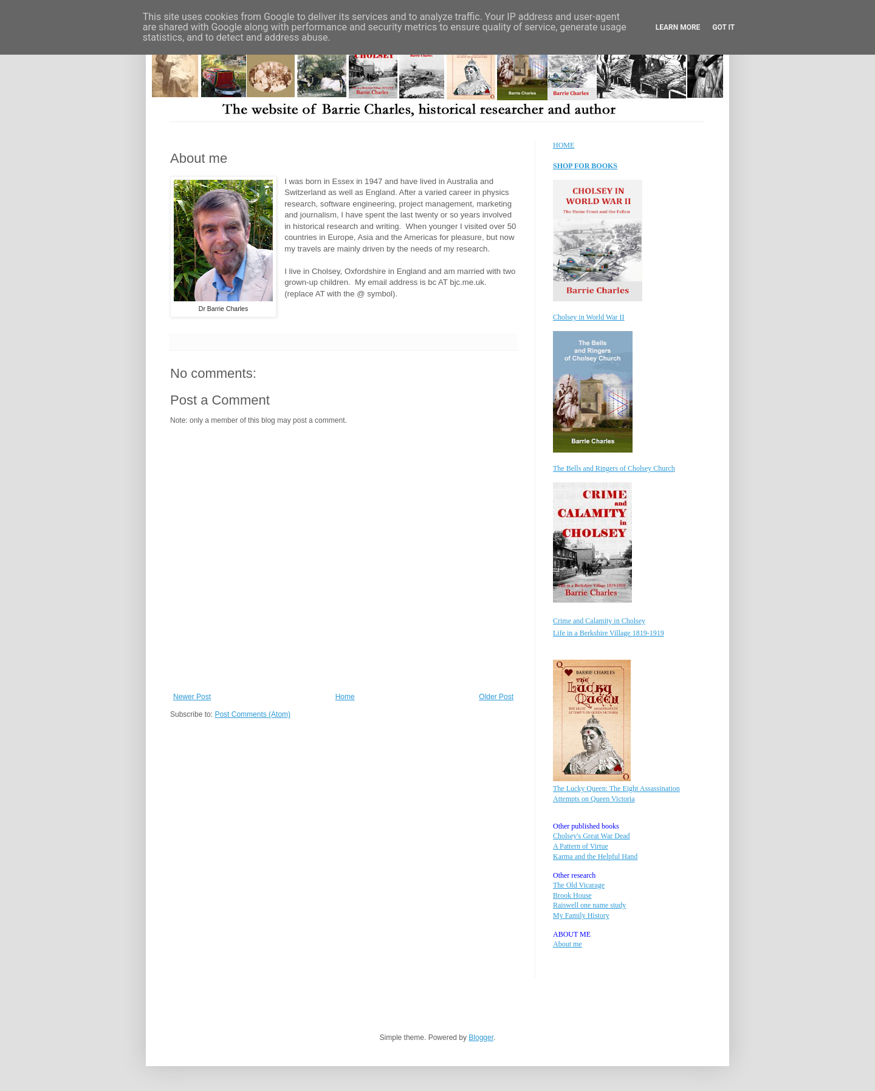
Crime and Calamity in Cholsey (599, 621)
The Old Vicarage (579, 885)
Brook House (572, 895)
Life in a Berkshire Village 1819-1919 (608, 633)
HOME (563, 145)
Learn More (678, 27)
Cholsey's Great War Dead (591, 836)
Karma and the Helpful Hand (595, 856)
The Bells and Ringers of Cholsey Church (614, 468)
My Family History (581, 915)
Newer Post (192, 697)
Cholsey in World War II (589, 317)
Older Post (496, 697)
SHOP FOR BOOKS (585, 166)
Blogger (480, 1037)
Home (345, 697)
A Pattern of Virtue (580, 846)
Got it (723, 27)
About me (567, 944)
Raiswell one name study (589, 905)
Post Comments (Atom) (252, 714)
